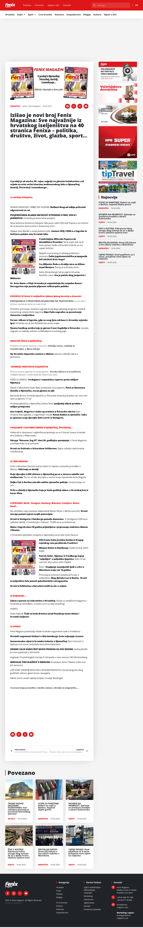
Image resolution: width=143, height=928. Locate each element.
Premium (42, 5)
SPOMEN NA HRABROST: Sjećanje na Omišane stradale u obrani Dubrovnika (117, 217)
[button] (67, 107)
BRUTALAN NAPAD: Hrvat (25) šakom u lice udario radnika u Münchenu (117, 244)
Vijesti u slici (56, 5)
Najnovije (109, 198)
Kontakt (69, 5)
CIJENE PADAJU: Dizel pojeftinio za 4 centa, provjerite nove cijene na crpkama (117, 257)
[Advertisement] (71, 38)
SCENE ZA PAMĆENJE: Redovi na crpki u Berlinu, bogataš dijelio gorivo (117, 204)
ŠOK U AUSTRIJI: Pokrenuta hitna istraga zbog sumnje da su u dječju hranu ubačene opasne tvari (116, 231)
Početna (30, 5)
